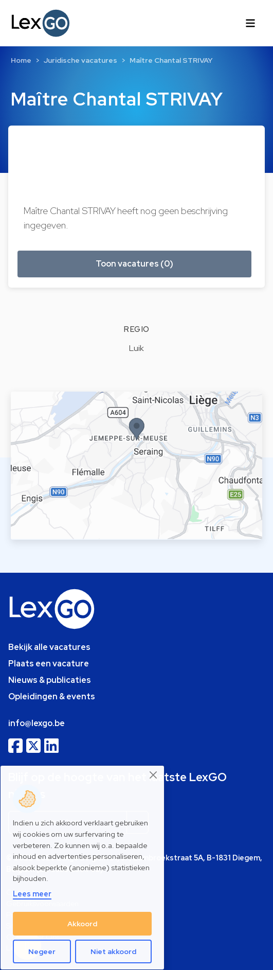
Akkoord (82, 923)
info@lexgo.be (36, 723)
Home (21, 60)
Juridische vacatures (80, 60)
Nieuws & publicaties (49, 680)
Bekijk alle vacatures (49, 647)
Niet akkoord (113, 951)
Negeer (42, 951)
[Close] (153, 775)
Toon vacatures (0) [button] (134, 263)
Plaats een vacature (48, 663)
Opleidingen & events (51, 696)
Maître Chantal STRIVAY (171, 60)
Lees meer (32, 893)
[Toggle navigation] (250, 23)
